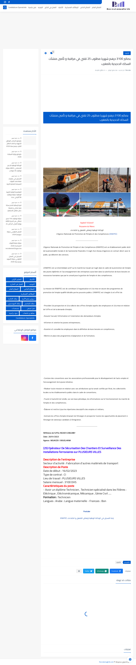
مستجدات (15, 308)
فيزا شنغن (31, 308)
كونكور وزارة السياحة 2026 (14, 155)
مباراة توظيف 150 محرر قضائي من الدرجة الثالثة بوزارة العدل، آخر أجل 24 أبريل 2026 (13, 221)
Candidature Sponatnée (17, 8)
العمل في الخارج (50, 8)
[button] (116, 571)
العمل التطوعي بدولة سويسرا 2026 (14, 233)
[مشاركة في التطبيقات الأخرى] (79, 571)
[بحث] (5, 8)
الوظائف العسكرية (71, 8)
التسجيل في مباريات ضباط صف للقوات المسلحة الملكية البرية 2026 (14, 181)
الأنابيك (60, 8)
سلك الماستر (30, 303)
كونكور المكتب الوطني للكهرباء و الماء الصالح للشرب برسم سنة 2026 (13, 144)
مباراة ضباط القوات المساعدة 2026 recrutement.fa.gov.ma (13, 246)
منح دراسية (32, 8)
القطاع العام (96, 8)
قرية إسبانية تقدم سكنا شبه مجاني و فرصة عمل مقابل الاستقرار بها (13, 208)
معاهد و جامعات (29, 313)
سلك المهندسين (14, 303)
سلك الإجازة (12, 299)
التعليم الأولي (17, 279)
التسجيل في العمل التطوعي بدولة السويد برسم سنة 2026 (14, 259)
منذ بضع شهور (15, 138)
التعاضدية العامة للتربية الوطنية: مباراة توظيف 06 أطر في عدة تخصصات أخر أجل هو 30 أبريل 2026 (13, 195)
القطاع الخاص (85, 8)
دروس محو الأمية (28, 299)
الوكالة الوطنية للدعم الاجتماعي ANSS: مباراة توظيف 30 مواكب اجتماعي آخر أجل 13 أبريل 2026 (13, 168)
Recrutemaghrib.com (106, 661)
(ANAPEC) (113, 234)
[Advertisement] (68, 30)
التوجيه (40, 8)
